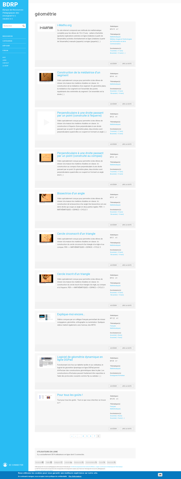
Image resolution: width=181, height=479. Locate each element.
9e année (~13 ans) (116, 91)
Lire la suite (127, 63)
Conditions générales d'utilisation (44, 470)
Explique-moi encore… (71, 314)
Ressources (8, 36)
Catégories (7, 41)
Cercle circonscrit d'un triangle (76, 233)
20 (112, 117)
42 (112, 278)
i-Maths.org (64, 25)
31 (112, 238)
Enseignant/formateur (117, 375)
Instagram (58, 462)
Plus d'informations (75, 476)
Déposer (6, 46)
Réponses (111, 462)
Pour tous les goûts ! (70, 395)
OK (160, 475)
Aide (4, 57)
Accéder (113, 63)
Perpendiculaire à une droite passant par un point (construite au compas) (80, 154)
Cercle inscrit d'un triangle (73, 274)
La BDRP (5, 66)
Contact (6, 63)
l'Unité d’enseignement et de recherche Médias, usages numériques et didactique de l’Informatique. (97, 466)
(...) (124, 53)
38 (112, 361)
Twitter (49, 462)
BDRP (10, 5)
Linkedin (68, 462)
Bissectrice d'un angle (71, 193)
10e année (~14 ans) (117, 93)
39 (112, 197)
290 (112, 399)
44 (112, 76)
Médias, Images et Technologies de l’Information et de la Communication (121, 41)
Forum (5, 50)
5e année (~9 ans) (116, 337)
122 (112, 318)
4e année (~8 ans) (116, 335)
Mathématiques (115, 37)
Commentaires (91, 462)
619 (112, 29)
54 (112, 157)
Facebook (39, 462)
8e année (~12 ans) (116, 53)
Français (113, 326)
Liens (4, 60)
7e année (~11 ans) (116, 51)
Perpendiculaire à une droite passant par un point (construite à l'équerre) (80, 114)
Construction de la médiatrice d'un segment (78, 74)
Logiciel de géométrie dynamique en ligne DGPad (80, 358)
